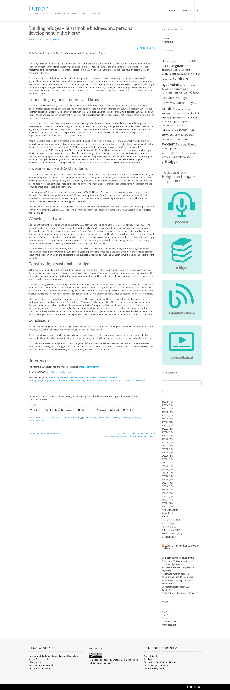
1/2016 (165, 405)
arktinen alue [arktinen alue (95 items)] (185, 60)
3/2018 (165, 486)
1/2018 (165, 411)
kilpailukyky (126, 417)
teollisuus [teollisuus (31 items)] (167, 139)
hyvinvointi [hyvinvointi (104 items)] (170, 84)
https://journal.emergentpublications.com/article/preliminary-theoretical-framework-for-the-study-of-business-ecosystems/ (86, 380)
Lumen (38, 8)
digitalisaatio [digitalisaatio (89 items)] (182, 65)
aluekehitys (91, 417)
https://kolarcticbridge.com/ (58, 372)
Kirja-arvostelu (169, 520)
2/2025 (165, 472)
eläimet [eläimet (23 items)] (180, 70)
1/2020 (165, 418)
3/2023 (165, 499)
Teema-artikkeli (70, 417)
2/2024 (165, 469)
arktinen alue (103, 417)
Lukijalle (171, 10)
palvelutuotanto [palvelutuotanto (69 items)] (173, 125)
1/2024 (165, 432)
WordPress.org (169, 624)
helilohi (56, 39)
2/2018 (165, 449)
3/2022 (165, 496)
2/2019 (165, 452)
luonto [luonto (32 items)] (180, 117)
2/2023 (165, 466)
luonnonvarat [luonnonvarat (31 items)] (169, 117)
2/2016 (165, 442)
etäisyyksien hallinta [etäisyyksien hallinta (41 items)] (188, 73)
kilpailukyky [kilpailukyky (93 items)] (187, 102)
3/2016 (165, 479)
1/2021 (165, 422)
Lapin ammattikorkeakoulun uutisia (181, 547)
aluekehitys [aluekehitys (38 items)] (168, 61)
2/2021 (165, 459)
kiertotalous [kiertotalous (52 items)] (170, 103)
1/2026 (165, 438)
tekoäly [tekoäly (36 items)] (190, 135)
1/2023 (165, 428)
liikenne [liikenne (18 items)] (180, 113)
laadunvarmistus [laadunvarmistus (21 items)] (169, 113)
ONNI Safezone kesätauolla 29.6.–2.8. (180, 593)
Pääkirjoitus (167, 526)
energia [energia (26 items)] (188, 69)
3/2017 (165, 482)
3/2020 (41, 417)
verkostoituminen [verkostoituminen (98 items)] (176, 152)
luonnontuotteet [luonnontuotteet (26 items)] (191, 113)
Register (166, 611)
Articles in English (54, 417)
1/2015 (165, 401)
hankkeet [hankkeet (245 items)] (182, 79)
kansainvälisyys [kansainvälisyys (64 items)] (189, 92)
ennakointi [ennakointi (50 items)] (169, 73)
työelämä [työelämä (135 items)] (170, 144)
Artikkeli (165, 513)
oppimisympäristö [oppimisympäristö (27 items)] (181, 121)
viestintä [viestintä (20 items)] (193, 153)
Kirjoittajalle (186, 10)
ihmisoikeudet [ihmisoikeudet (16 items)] (167, 89)
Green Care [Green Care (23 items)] (167, 79)
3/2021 (165, 493)
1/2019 (165, 415)
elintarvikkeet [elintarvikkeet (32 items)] (169, 69)
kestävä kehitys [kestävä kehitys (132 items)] (175, 97)
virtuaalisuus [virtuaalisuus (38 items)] (169, 157)
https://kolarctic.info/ (89, 366)
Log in (165, 614)
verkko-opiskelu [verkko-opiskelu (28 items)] (169, 148)
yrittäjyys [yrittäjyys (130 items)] (169, 161)
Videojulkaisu (168, 536)
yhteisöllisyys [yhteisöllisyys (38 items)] (185, 157)
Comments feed (169, 621)
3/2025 (165, 506)
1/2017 (165, 408)
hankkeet (115, 417)
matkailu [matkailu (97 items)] (191, 117)
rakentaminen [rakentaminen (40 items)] (170, 130)
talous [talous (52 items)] (182, 135)
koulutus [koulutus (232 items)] (170, 108)
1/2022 (165, 425)
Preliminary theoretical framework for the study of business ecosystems (83, 377)
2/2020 (165, 455)
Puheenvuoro (168, 530)
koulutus (136, 417)
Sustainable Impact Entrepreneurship (45, 433)
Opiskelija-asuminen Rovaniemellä (178, 557)
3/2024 (165, 503)
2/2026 (165, 476)
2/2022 (165, 462)
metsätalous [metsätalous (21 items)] (167, 121)
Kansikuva (166, 516)
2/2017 (165, 445)
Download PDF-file (146, 47)
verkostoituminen (36, 420)
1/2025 (165, 435)
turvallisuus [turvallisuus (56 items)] (180, 139)
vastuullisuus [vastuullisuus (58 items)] (187, 144)
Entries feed (167, 618)
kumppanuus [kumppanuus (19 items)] (184, 109)
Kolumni (166, 523)
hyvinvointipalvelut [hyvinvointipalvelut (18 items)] (187, 85)
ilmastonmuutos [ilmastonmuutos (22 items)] (181, 88)
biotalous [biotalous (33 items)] (167, 66)
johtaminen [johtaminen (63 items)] (170, 92)
